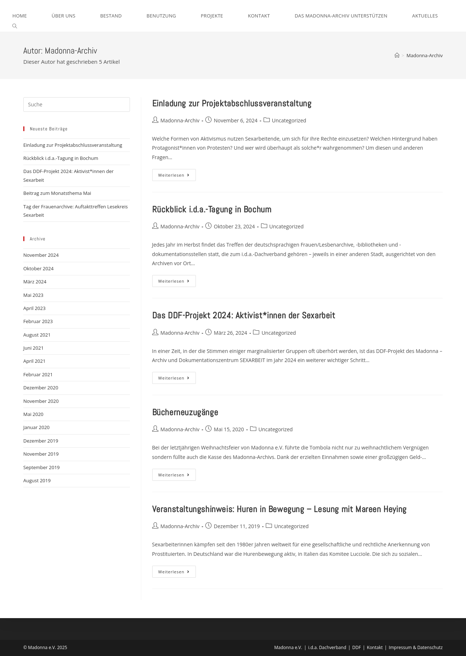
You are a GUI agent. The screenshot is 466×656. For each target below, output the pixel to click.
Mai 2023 (33, 295)
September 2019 (41, 467)
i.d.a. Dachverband (327, 647)
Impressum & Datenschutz (416, 647)
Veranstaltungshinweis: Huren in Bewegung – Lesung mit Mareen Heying (279, 509)
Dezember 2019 (40, 440)
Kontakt (375, 647)
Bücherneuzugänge (185, 412)
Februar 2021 (38, 374)
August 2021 (37, 334)
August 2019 (37, 480)
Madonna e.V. (288, 647)
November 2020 (41, 401)
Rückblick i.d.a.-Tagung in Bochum (212, 209)
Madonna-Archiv (424, 55)
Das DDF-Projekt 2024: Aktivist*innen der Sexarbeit (243, 315)
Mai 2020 (33, 414)
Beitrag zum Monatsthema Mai (57, 193)
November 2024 (41, 255)
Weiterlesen (177, 176)
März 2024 (34, 281)
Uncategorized (289, 120)
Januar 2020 (36, 427)
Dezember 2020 (40, 387)
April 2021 (34, 361)
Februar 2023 (38, 321)
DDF (356, 647)
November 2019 (41, 454)
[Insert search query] (76, 104)
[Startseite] (397, 55)
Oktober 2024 (38, 268)
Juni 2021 (33, 348)
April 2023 (34, 308)
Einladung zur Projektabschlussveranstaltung (232, 103)
